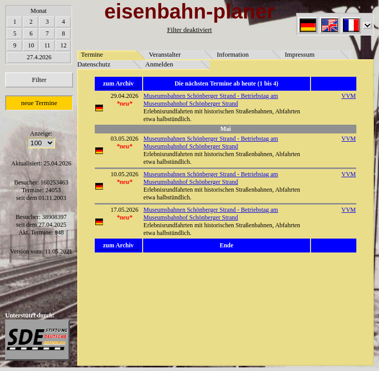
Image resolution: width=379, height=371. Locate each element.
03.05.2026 (125, 138)
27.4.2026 (39, 57)
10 (31, 45)
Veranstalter (165, 54)
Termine (92, 54)
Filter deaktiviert (189, 29)
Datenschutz (93, 64)
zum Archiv (118, 83)
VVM (348, 95)
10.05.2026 (125, 174)
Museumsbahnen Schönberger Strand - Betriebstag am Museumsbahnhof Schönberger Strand (211, 99)
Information (233, 54)
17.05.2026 (125, 209)
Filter (39, 79)
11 (47, 45)
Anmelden (159, 64)
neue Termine (39, 103)
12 (63, 45)
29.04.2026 (125, 95)
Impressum (300, 54)
